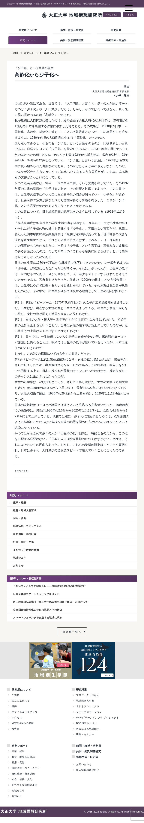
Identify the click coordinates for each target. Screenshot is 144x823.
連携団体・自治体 (116, 40)
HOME (15, 52)
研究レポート (28, 40)
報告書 (15, 734)
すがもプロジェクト (87, 712)
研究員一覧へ (72, 638)
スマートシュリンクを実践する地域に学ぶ (41, 623)
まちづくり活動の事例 (28, 552)
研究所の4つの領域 (23, 729)
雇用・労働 (20, 519)
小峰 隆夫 (121, 95)
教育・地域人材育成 (26, 511)
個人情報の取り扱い (87, 776)
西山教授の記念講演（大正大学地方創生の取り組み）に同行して (56, 606)
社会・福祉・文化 (25, 544)
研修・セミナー (85, 740)
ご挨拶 (15, 701)
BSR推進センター (86, 729)
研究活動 (116, 30)
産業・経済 (20, 502)
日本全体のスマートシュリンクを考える (39, 598)
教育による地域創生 (87, 734)
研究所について (28, 30)
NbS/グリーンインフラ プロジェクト (97, 723)
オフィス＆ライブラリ (25, 718)
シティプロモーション (89, 718)
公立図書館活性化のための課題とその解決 (41, 615)
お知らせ (19, 569)
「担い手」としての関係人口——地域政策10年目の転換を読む (55, 590)
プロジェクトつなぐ (87, 701)
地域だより (20, 561)
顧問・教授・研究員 (72, 30)
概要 (14, 712)
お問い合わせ (112, 15)
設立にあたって (21, 706)
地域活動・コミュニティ (29, 527)
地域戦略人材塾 (85, 706)
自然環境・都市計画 (26, 536)
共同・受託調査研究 (72, 40)
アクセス (130, 15)
